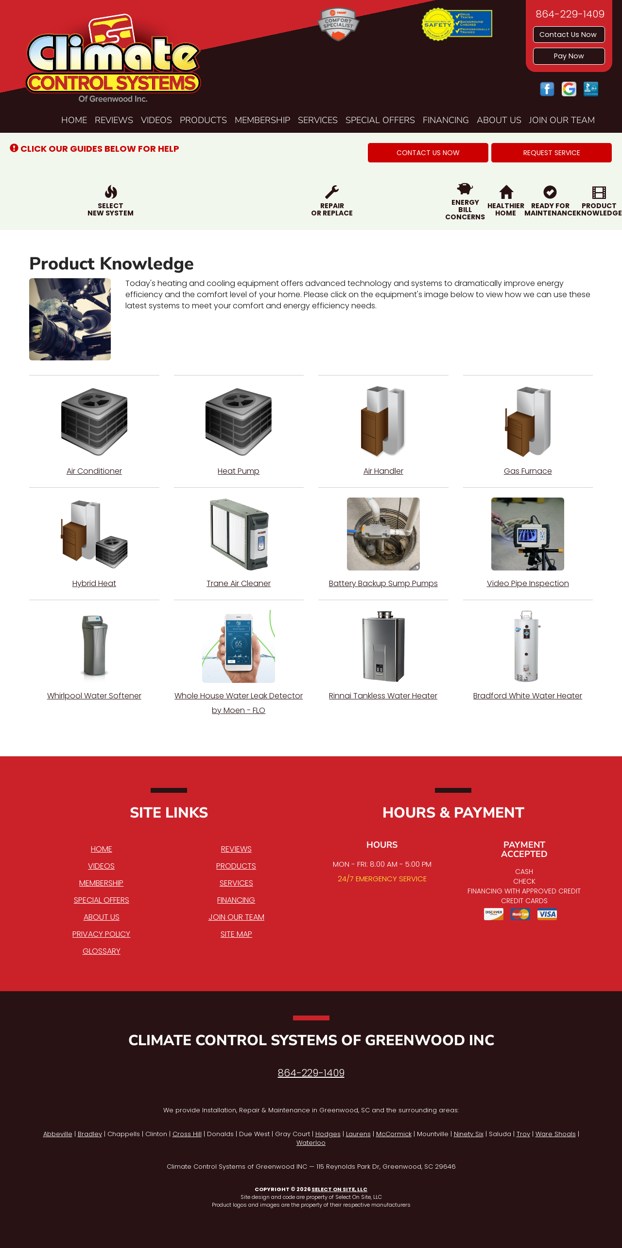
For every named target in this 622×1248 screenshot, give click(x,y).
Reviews (114, 120)
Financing (446, 120)
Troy (523, 1134)
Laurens (358, 1134)
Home (74, 120)
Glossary (102, 951)
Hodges (328, 1134)
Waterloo (311, 1142)
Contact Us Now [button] (569, 34)
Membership (262, 120)
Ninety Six (469, 1134)
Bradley (90, 1134)
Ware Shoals (556, 1134)
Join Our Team (562, 120)
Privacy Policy (101, 934)
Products (203, 120)
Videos (156, 120)
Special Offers (380, 120)
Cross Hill (187, 1134)
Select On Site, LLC (339, 1189)
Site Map (236, 934)
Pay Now (569, 56)
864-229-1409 (311, 1073)
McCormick (394, 1134)
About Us (499, 120)
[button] (428, 153)
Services (318, 120)
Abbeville (57, 1134)
